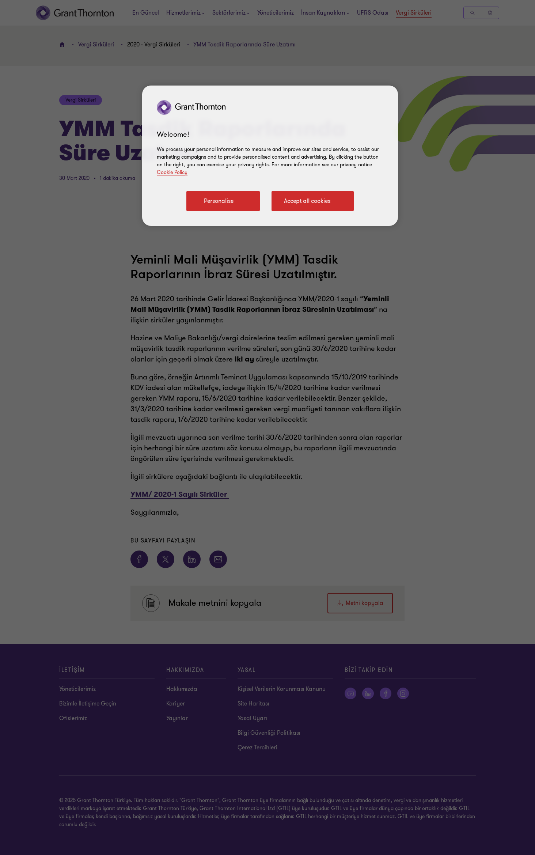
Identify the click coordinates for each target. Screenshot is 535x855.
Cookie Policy (172, 172)
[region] (270, 156)
